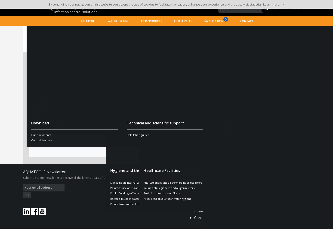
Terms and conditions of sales (63, 225)
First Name (43, 89)
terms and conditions (153, 133)
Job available (181, 66)
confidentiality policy (118, 133)
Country (41, 114)
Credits (112, 225)
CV (172, 79)
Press (199, 203)
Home (33, 31)
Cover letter (180, 94)
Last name (43, 77)
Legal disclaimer (94, 225)
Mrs (93, 66)
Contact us (203, 184)
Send (166, 143)
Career (200, 210)
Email (39, 102)
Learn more (271, 4)
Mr (109, 66)
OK (96, 187)
